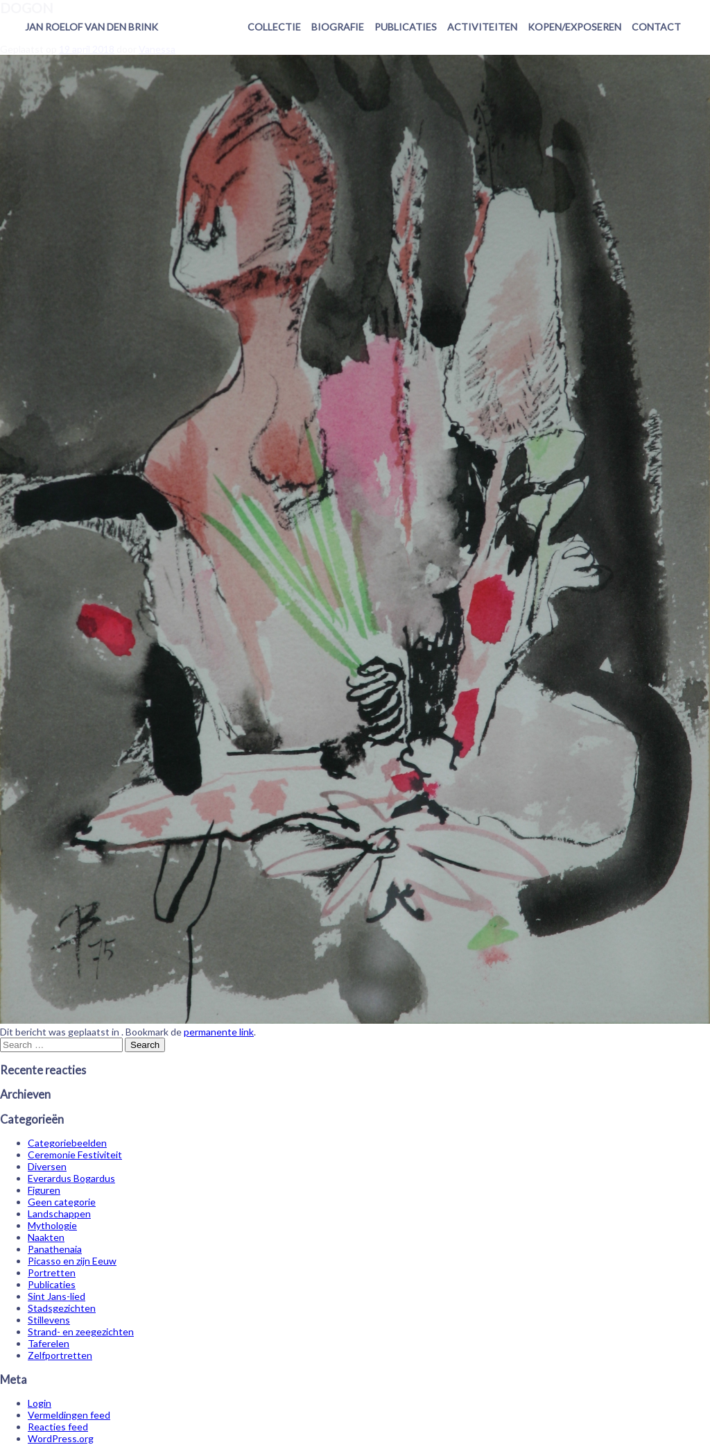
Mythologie (52, 1225)
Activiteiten (482, 27)
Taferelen (48, 1343)
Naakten (46, 1237)
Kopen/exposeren (574, 27)
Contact (656, 27)
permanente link (219, 1032)
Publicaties (405, 27)
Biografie (337, 27)
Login (39, 1403)
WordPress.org (61, 1438)
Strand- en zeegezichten (81, 1331)
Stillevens (49, 1320)
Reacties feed (58, 1426)
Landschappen (59, 1213)
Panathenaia (55, 1249)
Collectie (274, 27)
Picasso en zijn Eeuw (72, 1261)
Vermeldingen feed (69, 1415)
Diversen (47, 1166)
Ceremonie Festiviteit (75, 1154)
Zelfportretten (60, 1355)
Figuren (44, 1190)
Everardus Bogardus (71, 1178)
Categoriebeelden (67, 1143)
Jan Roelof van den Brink (91, 27)
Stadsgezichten (62, 1308)
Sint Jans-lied (56, 1296)
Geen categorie (62, 1202)
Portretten (52, 1272)
